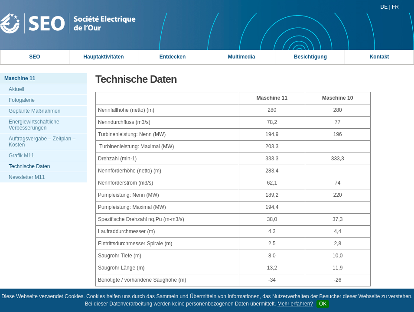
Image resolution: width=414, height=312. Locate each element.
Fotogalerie (22, 100)
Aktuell (16, 89)
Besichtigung (310, 57)
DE (384, 7)
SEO (34, 57)
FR (395, 7)
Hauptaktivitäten (103, 57)
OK (322, 304)
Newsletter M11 (27, 177)
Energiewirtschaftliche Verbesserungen (34, 125)
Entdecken (173, 57)
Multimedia (241, 57)
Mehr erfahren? (295, 304)
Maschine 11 (19, 78)
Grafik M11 (21, 156)
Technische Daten (29, 166)
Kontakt (379, 57)
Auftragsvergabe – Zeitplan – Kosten (42, 142)
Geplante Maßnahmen (34, 111)
